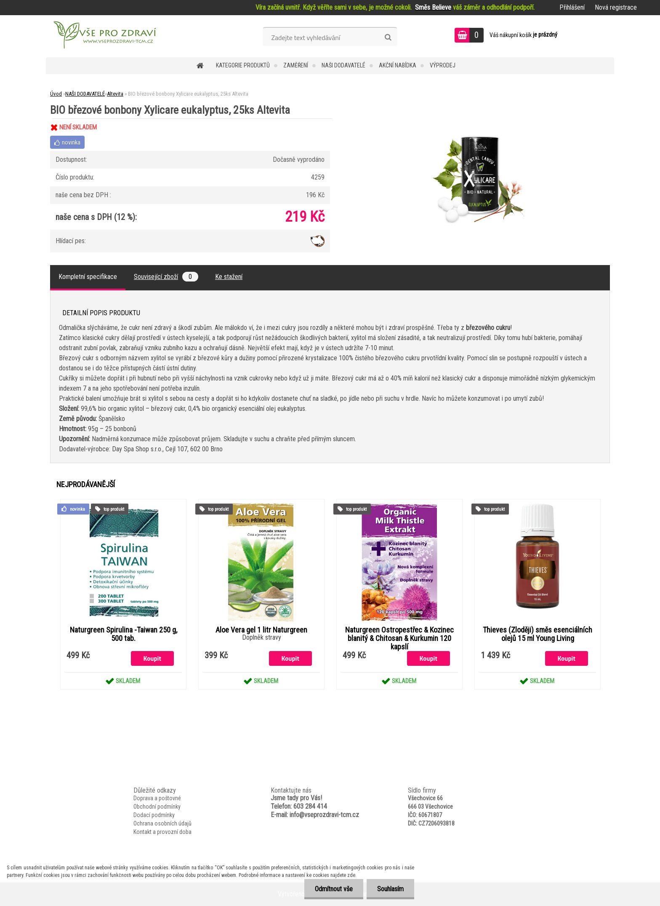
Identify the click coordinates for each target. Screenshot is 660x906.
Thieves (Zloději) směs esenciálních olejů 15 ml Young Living (537, 634)
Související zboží (166, 277)
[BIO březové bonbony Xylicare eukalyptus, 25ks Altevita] (479, 119)
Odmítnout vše (334, 889)
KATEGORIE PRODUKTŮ (243, 65)
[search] (388, 37)
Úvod (56, 94)
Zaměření (295, 65)
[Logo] (104, 36)
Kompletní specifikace (88, 277)
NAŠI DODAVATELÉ (343, 65)
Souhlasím (390, 889)
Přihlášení (572, 7)
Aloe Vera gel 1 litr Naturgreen (261, 630)
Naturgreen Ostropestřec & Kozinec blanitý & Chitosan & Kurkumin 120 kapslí (399, 638)
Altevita (115, 94)
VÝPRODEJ (442, 65)
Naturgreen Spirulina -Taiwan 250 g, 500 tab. (123, 634)
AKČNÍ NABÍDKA (397, 65)
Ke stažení (228, 277)
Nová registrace (616, 7)
